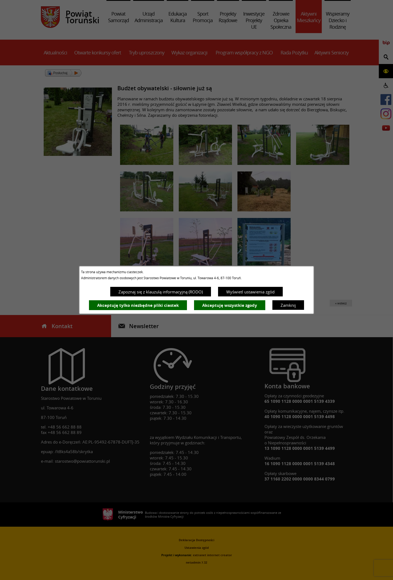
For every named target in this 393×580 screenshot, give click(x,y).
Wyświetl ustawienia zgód (250, 292)
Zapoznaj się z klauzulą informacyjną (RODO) (160, 292)
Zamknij (288, 305)
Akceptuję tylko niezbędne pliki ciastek (138, 305)
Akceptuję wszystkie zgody (229, 305)
